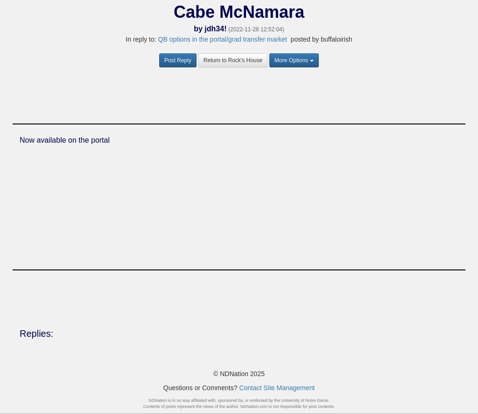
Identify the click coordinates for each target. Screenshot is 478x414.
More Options (294, 60)
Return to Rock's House (233, 60)
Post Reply (177, 60)
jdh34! (215, 29)
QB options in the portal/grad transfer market (222, 39)
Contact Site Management (277, 388)
